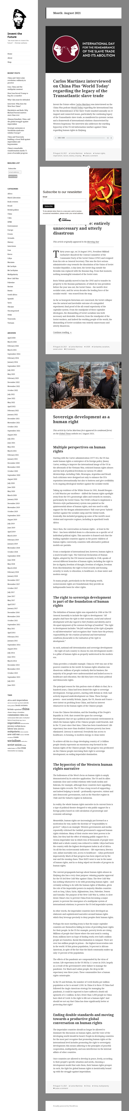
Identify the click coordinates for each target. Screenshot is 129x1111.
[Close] (88, 167)
